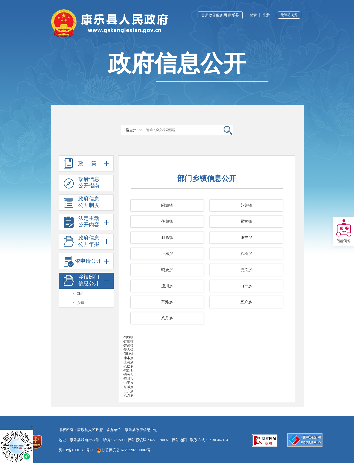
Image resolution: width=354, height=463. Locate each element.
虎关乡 (246, 270)
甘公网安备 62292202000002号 (123, 450)
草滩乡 (167, 302)
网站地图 (179, 440)
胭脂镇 (167, 237)
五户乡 (246, 302)
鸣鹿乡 (167, 270)
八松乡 (246, 254)
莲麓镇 (167, 221)
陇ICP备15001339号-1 (76, 450)
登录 (253, 15)
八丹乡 (167, 318)
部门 (80, 293)
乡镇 (80, 303)
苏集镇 (246, 205)
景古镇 (246, 221)
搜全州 (131, 130)
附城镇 (167, 205)
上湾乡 (167, 254)
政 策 (86, 163)
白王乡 (246, 286)
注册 (266, 15)
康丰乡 (246, 237)
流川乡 (167, 286)
